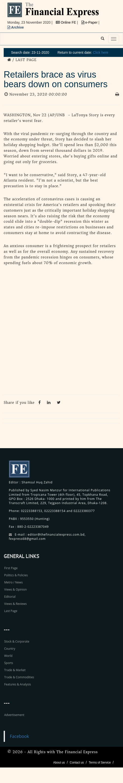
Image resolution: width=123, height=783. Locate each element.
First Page (10, 568)
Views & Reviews (15, 604)
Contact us (77, 762)
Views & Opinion (15, 589)
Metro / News (13, 582)
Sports (8, 663)
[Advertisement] (58, 331)
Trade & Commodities (19, 677)
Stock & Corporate (16, 641)
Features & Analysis (17, 684)
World (8, 656)
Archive (15, 27)
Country (9, 649)
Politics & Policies (16, 575)
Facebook (19, 736)
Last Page (10, 611)
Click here (100, 52)
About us (59, 762)
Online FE (66, 22)
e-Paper (90, 22)
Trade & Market (15, 670)
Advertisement (14, 715)
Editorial (9, 597)
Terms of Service (100, 762)
